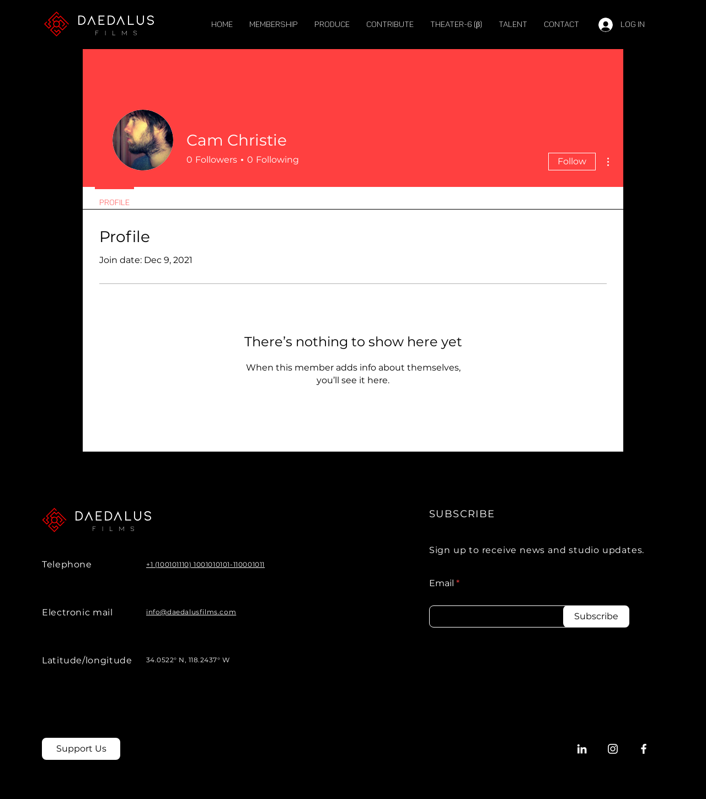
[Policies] (527, 749)
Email (441, 583)
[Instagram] (612, 748)
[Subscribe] (596, 616)
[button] (513, 25)
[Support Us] (81, 749)
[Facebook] (643, 748)
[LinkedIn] (582, 748)
